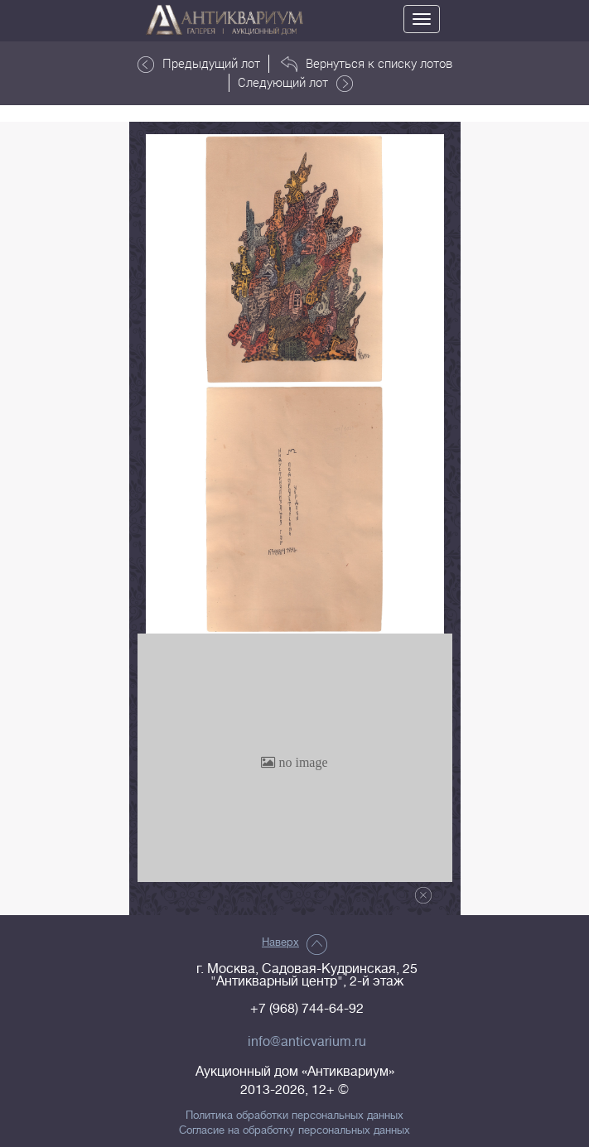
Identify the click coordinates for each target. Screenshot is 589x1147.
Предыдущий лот (199, 64)
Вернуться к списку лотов (366, 64)
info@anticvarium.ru (307, 1041)
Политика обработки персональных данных (294, 1115)
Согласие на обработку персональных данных (294, 1130)
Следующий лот (295, 83)
